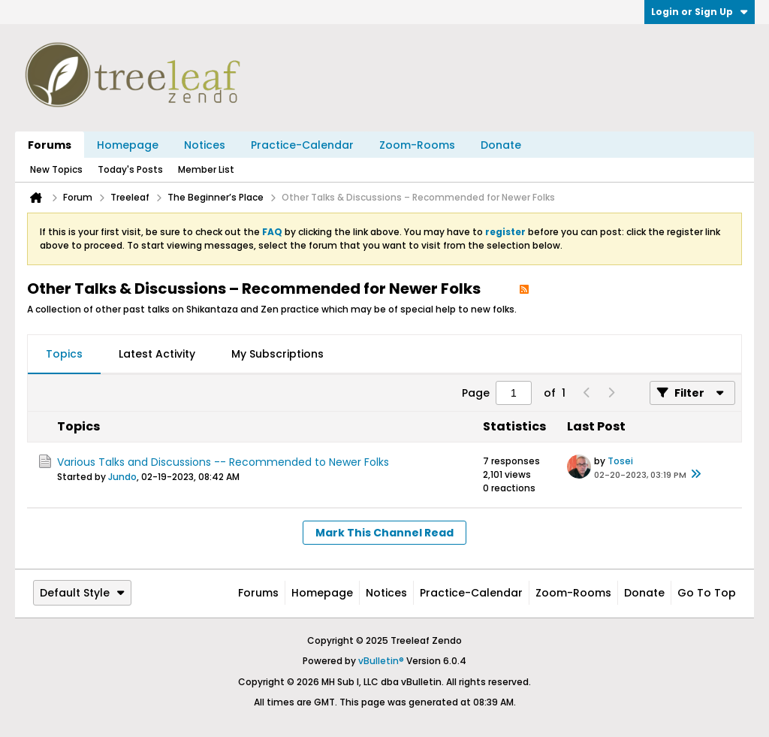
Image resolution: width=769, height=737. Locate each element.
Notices (204, 145)
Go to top (706, 592)
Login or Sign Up (699, 11)
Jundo (122, 476)
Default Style (82, 592)
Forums (49, 145)
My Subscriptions (277, 353)
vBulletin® (381, 660)
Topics (64, 353)
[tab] (64, 354)
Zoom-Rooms (417, 145)
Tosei (620, 461)
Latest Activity (157, 353)
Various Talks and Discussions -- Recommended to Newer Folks (223, 462)
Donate (501, 145)
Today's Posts (130, 169)
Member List (206, 169)
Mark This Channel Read (384, 532)
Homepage (127, 145)
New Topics (56, 169)
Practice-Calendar (302, 145)
